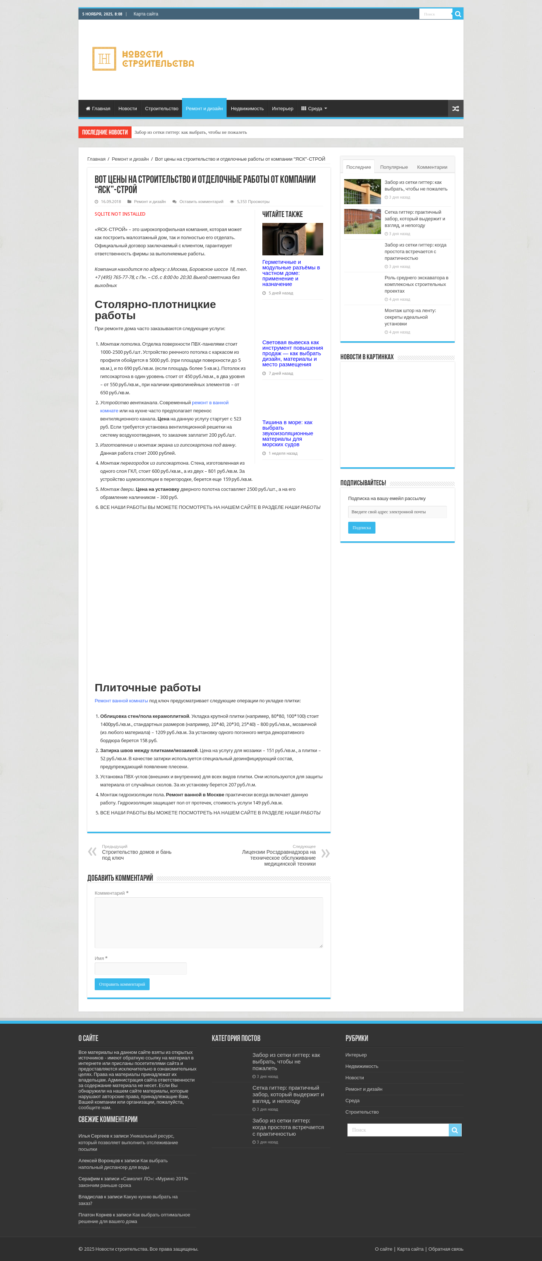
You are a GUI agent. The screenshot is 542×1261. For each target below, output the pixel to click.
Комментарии (432, 167)
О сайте (383, 1249)
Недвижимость (247, 108)
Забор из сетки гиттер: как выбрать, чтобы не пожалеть (190, 132)
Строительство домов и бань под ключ (140, 852)
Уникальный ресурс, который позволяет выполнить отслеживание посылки (128, 1142)
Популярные (394, 167)
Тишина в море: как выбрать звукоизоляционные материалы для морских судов (287, 433)
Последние (358, 167)
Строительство (161, 108)
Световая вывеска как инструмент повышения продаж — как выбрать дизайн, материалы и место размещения (292, 353)
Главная (98, 108)
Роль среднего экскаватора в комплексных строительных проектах (416, 284)
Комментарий (112, 893)
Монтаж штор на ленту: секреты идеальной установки (410, 317)
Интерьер (282, 108)
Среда (311, 108)
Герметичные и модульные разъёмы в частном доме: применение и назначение (291, 273)
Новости (127, 108)
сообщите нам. (94, 1107)
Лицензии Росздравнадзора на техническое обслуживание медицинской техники (278, 855)
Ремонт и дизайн (204, 108)
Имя (101, 958)
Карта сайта (146, 14)
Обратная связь (446, 1249)
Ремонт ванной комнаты (121, 700)
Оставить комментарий (201, 201)
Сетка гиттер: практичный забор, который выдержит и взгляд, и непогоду (415, 218)
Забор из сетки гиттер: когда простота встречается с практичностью (416, 251)
